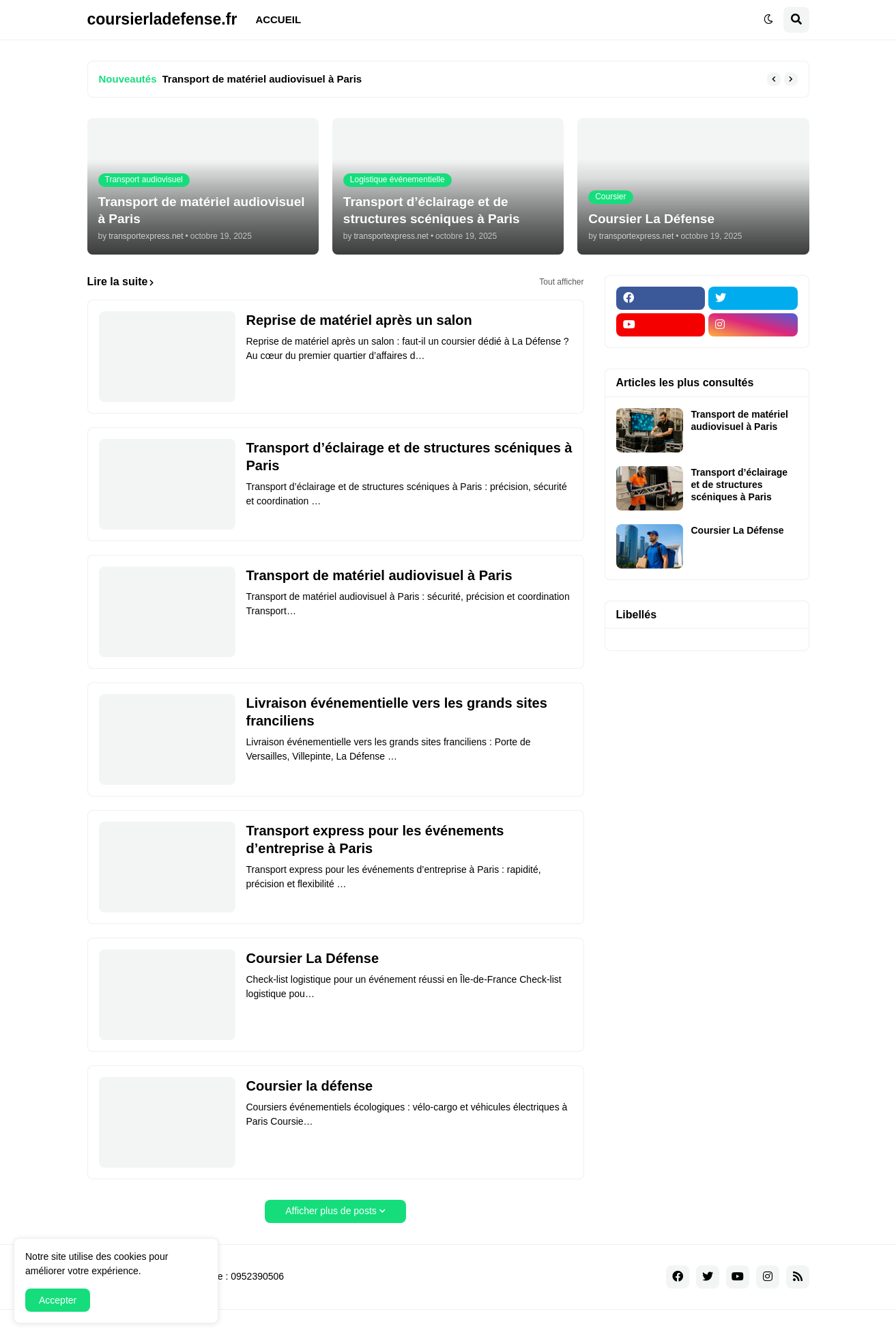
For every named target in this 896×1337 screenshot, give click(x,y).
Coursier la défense (309, 1085)
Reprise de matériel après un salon (359, 320)
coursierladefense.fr (162, 19)
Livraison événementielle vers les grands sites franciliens (396, 711)
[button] (768, 20)
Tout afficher (561, 282)
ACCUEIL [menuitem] (278, 19)
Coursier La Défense (312, 958)
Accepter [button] (57, 1300)
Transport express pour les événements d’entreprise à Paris (375, 839)
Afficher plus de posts (331, 1210)
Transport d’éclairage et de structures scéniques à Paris (409, 456)
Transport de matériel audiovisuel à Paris (262, 79)
